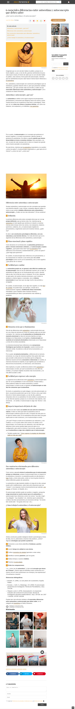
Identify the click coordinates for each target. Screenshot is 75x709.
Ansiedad (8, 669)
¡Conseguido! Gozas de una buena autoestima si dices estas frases (11, 643)
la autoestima (10, 80)
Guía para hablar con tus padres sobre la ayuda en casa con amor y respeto (64, 42)
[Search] (59, 2)
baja (7, 478)
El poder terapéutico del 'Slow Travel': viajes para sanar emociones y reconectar (55, 29)
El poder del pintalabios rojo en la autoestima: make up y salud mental (39, 625)
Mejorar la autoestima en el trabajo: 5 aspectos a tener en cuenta (12, 625)
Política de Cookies (38, 701)
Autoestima (17, 603)
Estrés (24, 669)
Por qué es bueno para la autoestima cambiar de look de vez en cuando (26, 625)
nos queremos (34, 106)
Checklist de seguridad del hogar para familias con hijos (55, 44)
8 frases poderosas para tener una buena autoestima (20, 654)
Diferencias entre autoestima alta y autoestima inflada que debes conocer (26, 644)
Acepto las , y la (25, 701)
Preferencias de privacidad (18, 701)
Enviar (42, 704)
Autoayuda (14, 669)
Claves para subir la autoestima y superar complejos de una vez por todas (40, 643)
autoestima (26, 330)
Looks (23, 621)
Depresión (20, 669)
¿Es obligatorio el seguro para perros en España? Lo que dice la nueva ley (64, 30)
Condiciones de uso (28, 701)
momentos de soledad (19, 552)
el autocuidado (18, 562)
